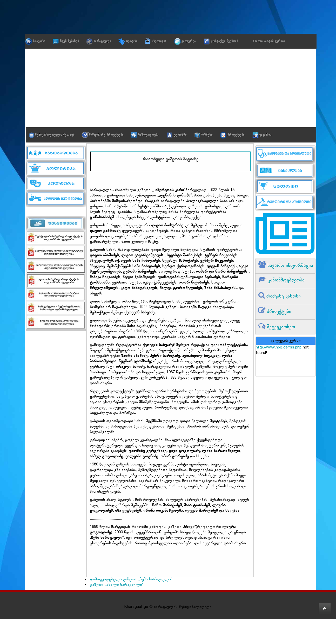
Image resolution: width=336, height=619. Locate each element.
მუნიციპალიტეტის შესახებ (54, 135)
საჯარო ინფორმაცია (289, 266)
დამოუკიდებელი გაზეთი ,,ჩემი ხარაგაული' (131, 579)
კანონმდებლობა (285, 280)
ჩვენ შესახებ (69, 41)
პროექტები (235, 135)
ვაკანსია (265, 135)
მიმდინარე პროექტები (106, 135)
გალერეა (188, 41)
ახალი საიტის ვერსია (269, 41)
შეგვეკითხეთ (280, 327)
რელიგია (159, 41)
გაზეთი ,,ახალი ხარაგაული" (117, 584)
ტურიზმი (179, 135)
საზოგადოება (148, 135)
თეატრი (131, 41)
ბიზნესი (206, 135)
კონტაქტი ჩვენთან (224, 41)
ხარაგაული (102, 41)
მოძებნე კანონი (283, 296)
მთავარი (39, 41)
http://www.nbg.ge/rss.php (278, 347)
